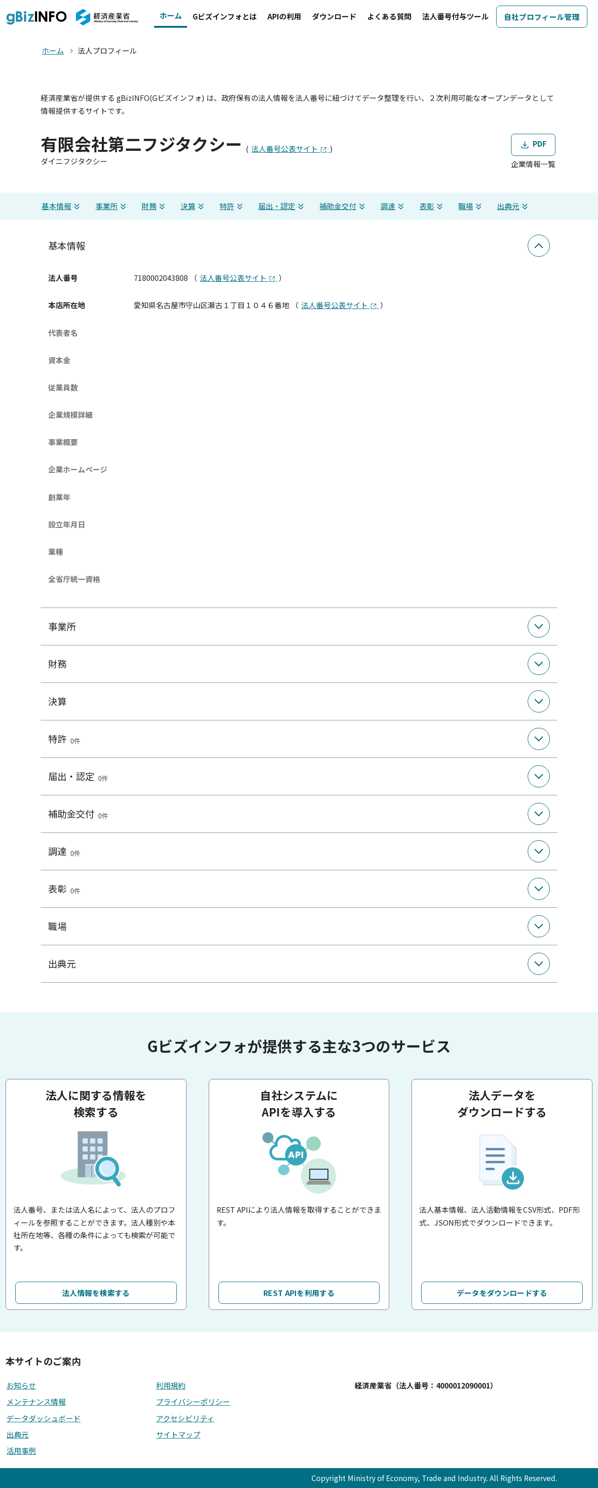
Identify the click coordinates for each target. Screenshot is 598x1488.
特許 (232, 206)
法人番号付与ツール (455, 16)
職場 (471, 206)
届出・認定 (282, 206)
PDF (533, 144)
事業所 (112, 206)
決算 (193, 206)
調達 (393, 206)
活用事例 (21, 1450)
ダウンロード (334, 16)
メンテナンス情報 (36, 1401)
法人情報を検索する (96, 1292)
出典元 (513, 206)
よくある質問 (389, 16)
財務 (155, 206)
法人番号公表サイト (290, 148)
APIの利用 (284, 16)
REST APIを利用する (299, 1292)
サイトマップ (178, 1434)
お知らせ (21, 1385)
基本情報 (62, 206)
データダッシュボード (43, 1418)
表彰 (432, 206)
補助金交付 (343, 206)
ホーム (171, 15)
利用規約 (171, 1385)
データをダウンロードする (502, 1292)
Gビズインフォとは (225, 16)
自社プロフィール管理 (541, 16)
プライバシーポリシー (193, 1401)
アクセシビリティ (185, 1418)
